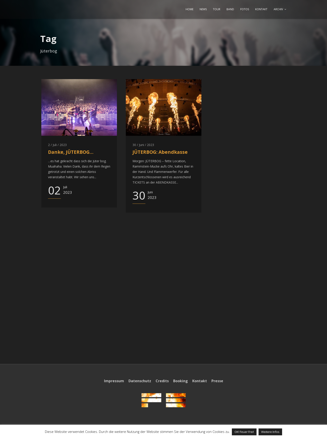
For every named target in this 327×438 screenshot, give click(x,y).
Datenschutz (139, 380)
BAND (230, 9)
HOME (189, 9)
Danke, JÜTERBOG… (70, 152)
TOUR (216, 9)
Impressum (114, 380)
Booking (180, 380)
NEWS (203, 9)
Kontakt (199, 380)
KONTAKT (261, 9)
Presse (217, 380)
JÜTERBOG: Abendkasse (160, 152)
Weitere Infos (270, 432)
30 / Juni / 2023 (143, 145)
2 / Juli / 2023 (57, 145)
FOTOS (244, 9)
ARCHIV (278, 9)
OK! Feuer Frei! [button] (244, 432)
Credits (162, 380)
